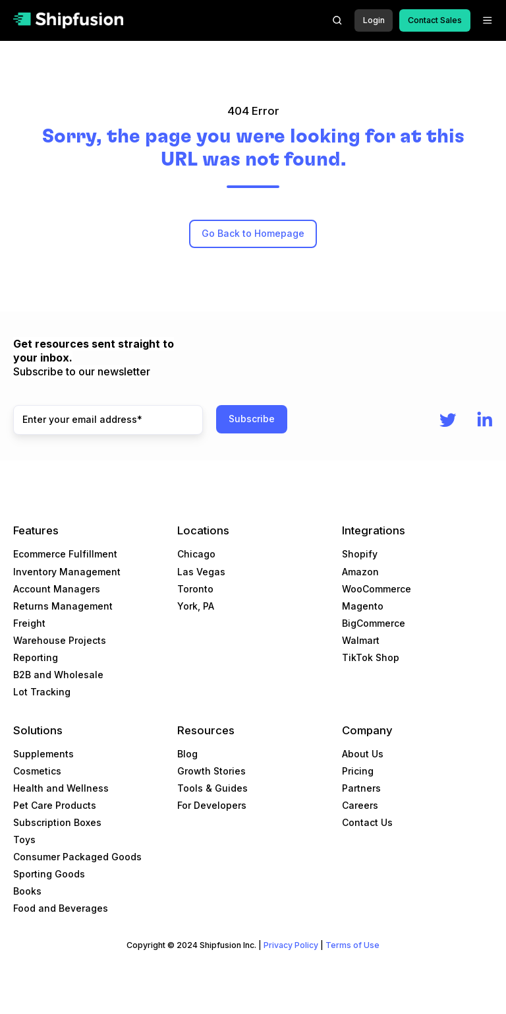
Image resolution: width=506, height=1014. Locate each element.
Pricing (358, 770)
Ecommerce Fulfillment (65, 553)
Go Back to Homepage (253, 233)
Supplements (43, 753)
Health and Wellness (61, 788)
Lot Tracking (41, 691)
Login (374, 20)
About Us (362, 753)
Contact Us (367, 822)
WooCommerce (376, 588)
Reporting (35, 657)
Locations (203, 530)
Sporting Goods (49, 873)
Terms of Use (352, 945)
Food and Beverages (60, 908)
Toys (24, 839)
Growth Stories (211, 770)
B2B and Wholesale (58, 674)
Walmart (361, 640)
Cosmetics (37, 770)
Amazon (360, 571)
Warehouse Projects (59, 640)
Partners (361, 788)
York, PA (195, 606)
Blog (187, 753)
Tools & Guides (212, 788)
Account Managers (56, 588)
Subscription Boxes (57, 822)
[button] (337, 20)
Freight (29, 623)
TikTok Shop (370, 657)
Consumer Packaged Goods (77, 856)
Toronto (195, 588)
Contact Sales (435, 20)
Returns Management (63, 606)
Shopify (360, 553)
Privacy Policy (291, 945)
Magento (362, 606)
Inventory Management (67, 571)
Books (27, 891)
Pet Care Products (54, 805)
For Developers (211, 805)
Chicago (196, 553)
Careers (360, 805)
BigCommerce (373, 623)
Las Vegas (201, 571)
